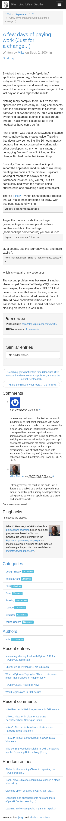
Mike (21, 52)
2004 (8, 14)
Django (20, 817)
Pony (14, 593)
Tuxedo (15, 607)
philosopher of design (18, 530)
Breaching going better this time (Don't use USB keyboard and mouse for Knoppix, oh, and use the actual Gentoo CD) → (33, 375)
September (21, 14)
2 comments (32, 329)
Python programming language (23, 540)
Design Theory (19, 571)
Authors (10, 631)
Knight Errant (18, 578)
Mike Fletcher (17, 476)
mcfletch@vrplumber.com (20, 551)
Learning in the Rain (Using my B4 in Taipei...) (30, 808)
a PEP (17, 195)
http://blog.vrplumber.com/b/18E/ (39, 324)
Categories (13, 563)
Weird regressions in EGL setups (23, 692)
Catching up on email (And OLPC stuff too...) (29, 790)
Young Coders (19, 622)
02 (33, 14)
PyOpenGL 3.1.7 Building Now (22, 684)
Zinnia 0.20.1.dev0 (40, 817)
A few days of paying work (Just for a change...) (27, 40)
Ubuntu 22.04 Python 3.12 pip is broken (27, 667)
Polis (13, 586)
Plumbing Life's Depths (27, 4)
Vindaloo (16, 614)
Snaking (8, 58)
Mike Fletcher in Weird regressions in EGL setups (32, 709)
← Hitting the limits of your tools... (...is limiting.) (31, 384)
